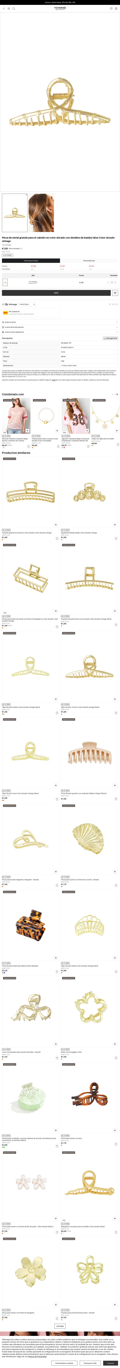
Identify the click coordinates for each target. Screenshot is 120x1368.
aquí (53, 380)
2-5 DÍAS (7, 255)
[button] (108, 282)
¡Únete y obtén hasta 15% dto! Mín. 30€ (60, 2)
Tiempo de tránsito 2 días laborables (21, 314)
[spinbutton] (112, 282)
